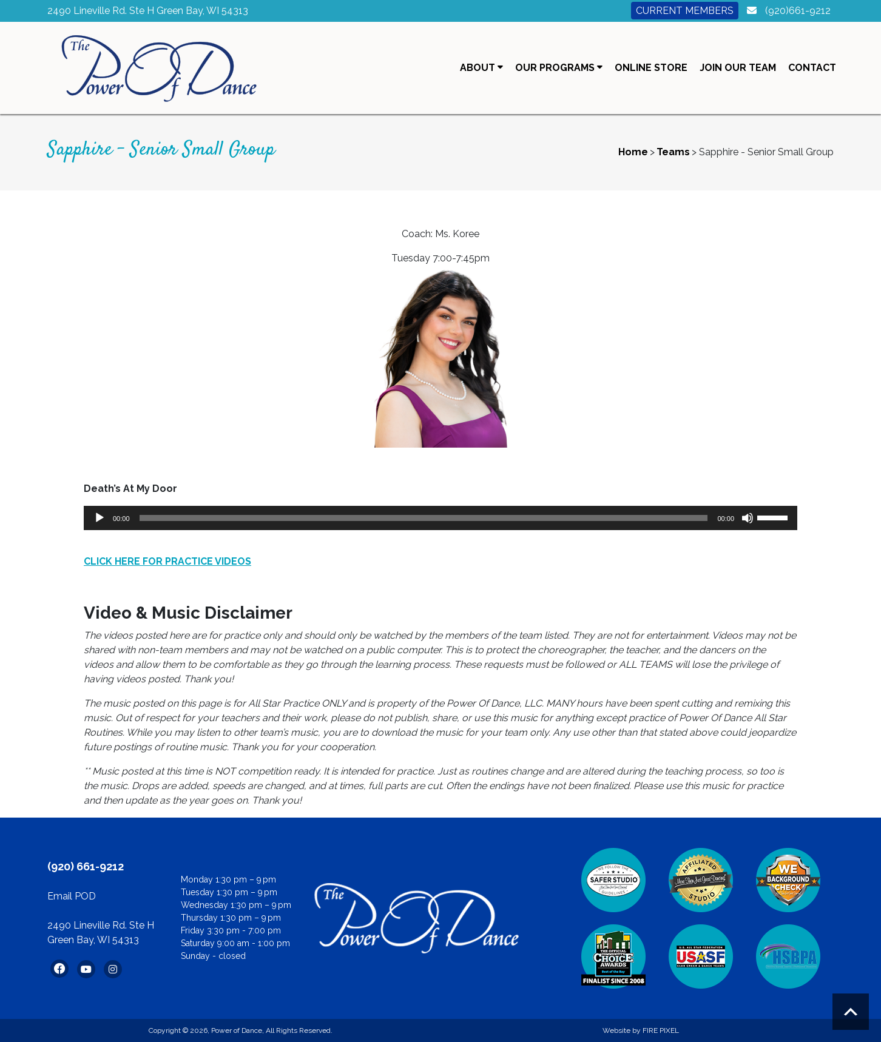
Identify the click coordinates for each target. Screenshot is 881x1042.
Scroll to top (850, 1011)
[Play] (99, 518)
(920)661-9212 (798, 10)
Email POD (71, 896)
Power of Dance (236, 1030)
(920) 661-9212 (85, 866)
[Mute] (747, 518)
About (481, 67)
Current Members (685, 10)
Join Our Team (738, 67)
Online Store (651, 67)
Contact (812, 67)
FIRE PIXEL (661, 1030)
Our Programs (559, 67)
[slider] (424, 518)
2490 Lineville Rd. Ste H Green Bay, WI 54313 (147, 10)
